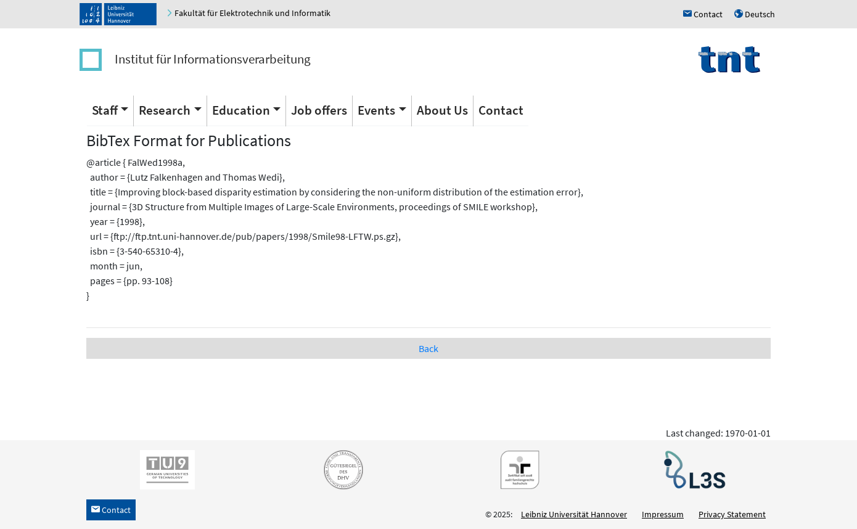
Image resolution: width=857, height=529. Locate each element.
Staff (105, 110)
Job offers (319, 110)
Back (428, 348)
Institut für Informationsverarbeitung (213, 59)
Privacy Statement (732, 514)
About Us (442, 110)
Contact (500, 110)
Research (165, 110)
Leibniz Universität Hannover (574, 514)
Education (241, 110)
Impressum (663, 514)
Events (376, 110)
